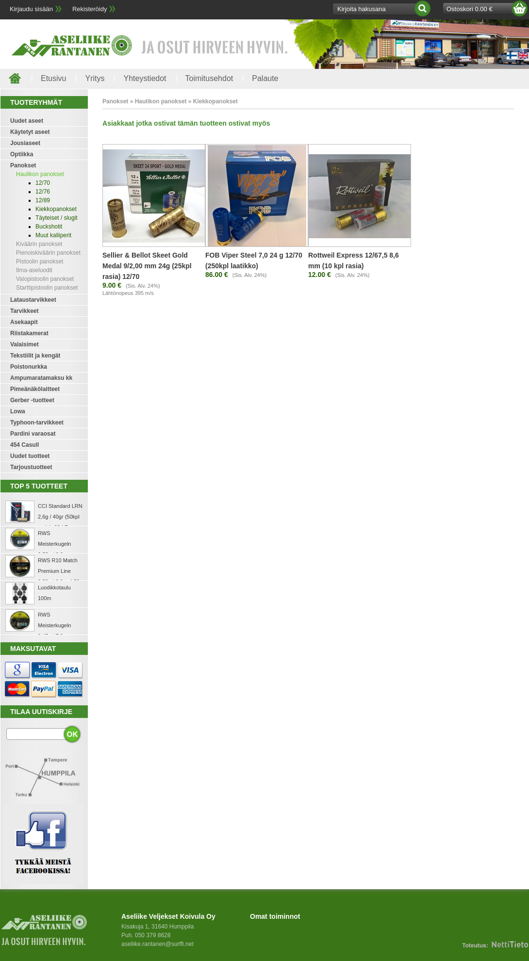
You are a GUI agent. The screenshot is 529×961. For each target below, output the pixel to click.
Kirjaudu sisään (31, 9)
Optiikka (21, 154)
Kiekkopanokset (56, 209)
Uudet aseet (26, 120)
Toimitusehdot (209, 78)
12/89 (42, 200)
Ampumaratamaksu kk (41, 378)
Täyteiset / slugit (56, 217)
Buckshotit (48, 226)
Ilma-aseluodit (34, 270)
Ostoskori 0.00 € (469, 9)
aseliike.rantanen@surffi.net (157, 944)
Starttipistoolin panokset (47, 287)
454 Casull (24, 444)
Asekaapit (24, 322)
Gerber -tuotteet (32, 400)
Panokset (23, 165)
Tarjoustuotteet (31, 467)
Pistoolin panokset (39, 261)
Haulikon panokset (40, 174)
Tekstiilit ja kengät (35, 355)
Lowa (17, 411)
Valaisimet (24, 344)
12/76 (42, 191)
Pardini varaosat (32, 433)
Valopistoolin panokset (45, 279)
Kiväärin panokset (39, 244)
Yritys (94, 78)
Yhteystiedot (144, 78)
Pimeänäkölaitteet (35, 389)
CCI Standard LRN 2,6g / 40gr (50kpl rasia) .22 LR (60, 516)
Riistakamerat (29, 333)
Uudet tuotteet (30, 456)
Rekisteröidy (89, 9)
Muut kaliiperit (53, 235)
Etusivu (53, 78)
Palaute (265, 78)
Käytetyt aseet (30, 132)
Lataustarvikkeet (33, 299)
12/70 (42, 182)
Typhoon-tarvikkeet (37, 422)
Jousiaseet (25, 143)
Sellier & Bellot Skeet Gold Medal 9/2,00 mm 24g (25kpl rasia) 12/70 (147, 265)
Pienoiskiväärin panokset (48, 252)
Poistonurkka (28, 366)
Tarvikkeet (24, 311)
